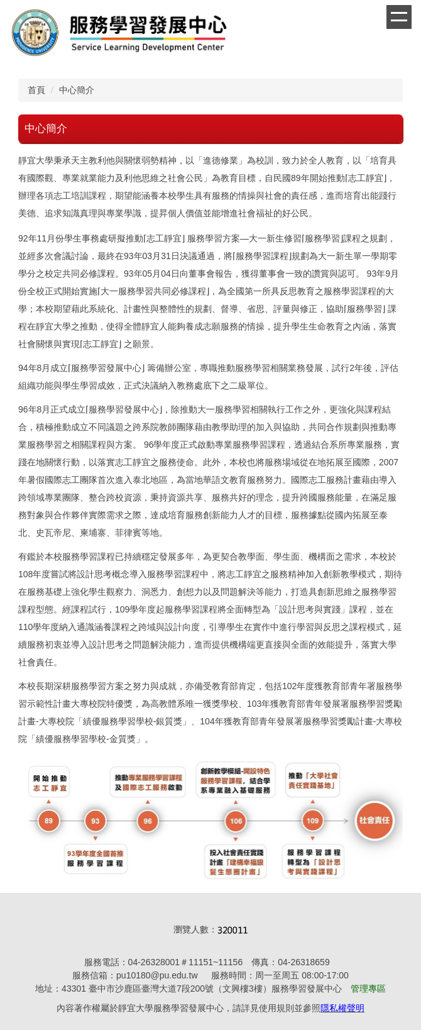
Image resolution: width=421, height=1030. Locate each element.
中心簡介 (76, 90)
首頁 (36, 90)
